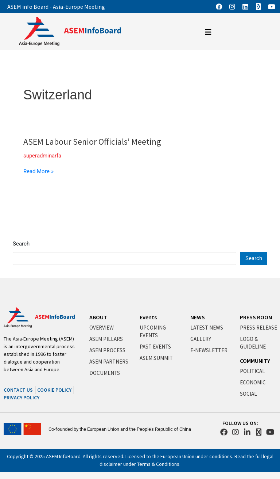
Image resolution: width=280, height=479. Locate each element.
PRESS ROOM (256, 317)
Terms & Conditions (158, 464)
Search (21, 243)
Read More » (38, 171)
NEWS (197, 317)
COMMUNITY (255, 360)
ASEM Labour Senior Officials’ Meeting (92, 141)
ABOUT (98, 317)
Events (148, 317)
